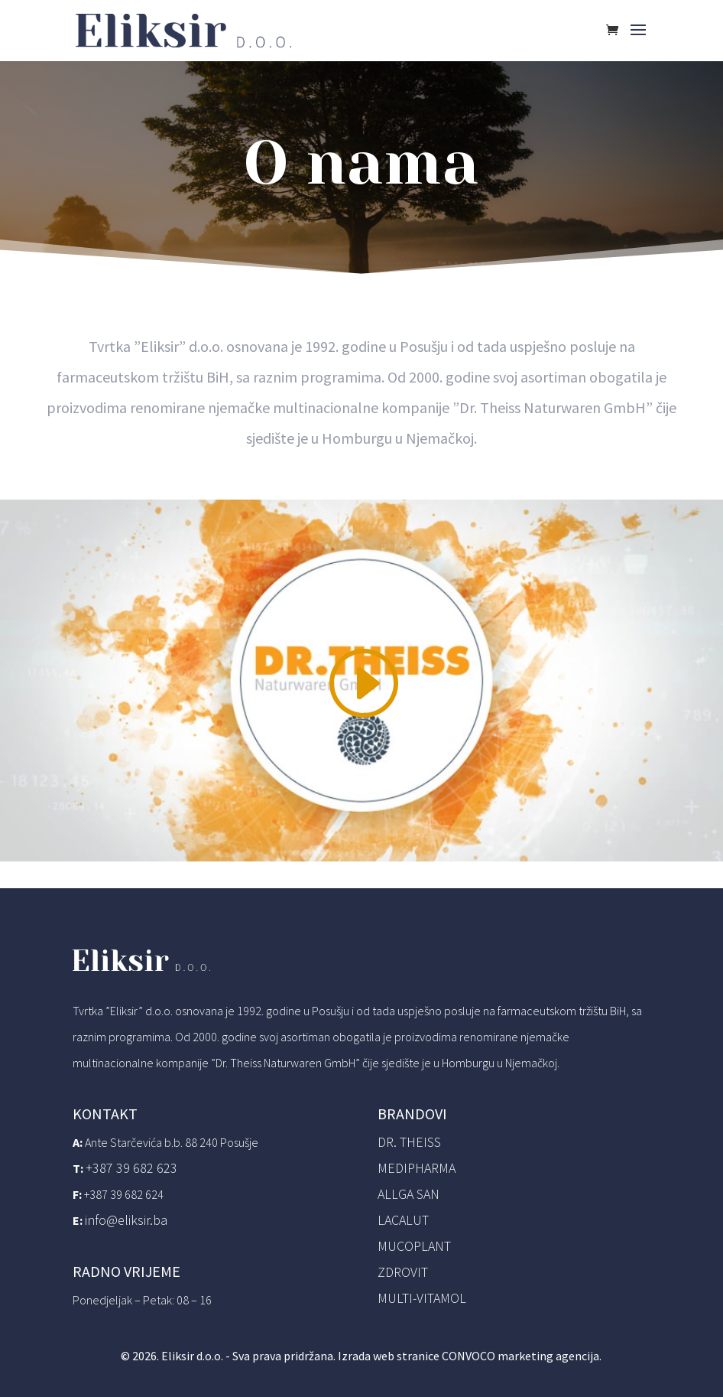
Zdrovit (403, 1272)
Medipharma (417, 1168)
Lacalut (403, 1220)
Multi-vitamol (422, 1298)
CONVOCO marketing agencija (520, 1355)
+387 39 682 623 (131, 1168)
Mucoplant (414, 1246)
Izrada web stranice (388, 1355)
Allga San (408, 1194)
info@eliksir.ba (126, 1220)
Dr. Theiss (409, 1142)
